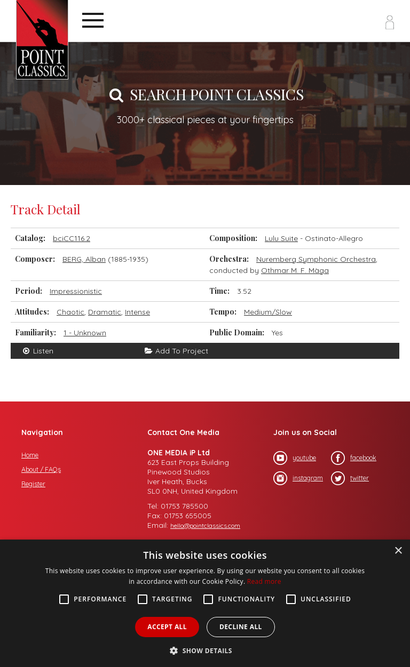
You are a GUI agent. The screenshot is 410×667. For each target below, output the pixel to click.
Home (29, 455)
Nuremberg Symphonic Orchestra (316, 259)
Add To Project (176, 351)
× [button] (398, 551)
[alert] (205, 603)
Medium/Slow (268, 312)
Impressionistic (76, 291)
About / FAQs (41, 469)
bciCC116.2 (71, 238)
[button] (205, 649)
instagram (298, 478)
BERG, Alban (84, 259)
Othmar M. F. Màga (295, 270)
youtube (294, 458)
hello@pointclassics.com (205, 525)
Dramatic (104, 312)
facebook (353, 458)
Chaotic (70, 312)
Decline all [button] (240, 626)
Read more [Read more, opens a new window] (264, 581)
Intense (137, 312)
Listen (37, 351)
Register (33, 484)
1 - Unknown (85, 332)
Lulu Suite (281, 238)
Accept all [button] (167, 626)
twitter (350, 478)
